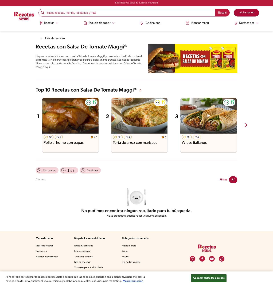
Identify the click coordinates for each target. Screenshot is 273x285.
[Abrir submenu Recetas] (48, 23)
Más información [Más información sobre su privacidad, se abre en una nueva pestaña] (133, 281)
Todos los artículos (83, 246)
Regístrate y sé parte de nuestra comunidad (136, 3)
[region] (136, 278)
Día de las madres (131, 262)
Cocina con (150, 23)
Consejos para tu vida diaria (88, 267)
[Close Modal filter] (233, 179)
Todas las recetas (55, 38)
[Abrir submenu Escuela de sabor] (99, 23)
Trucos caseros (82, 251)
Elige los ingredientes (47, 256)
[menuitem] (48, 24)
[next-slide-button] (245, 125)
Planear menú (197, 23)
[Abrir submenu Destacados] (246, 23)
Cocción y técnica (83, 256)
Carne (125, 251)
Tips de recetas (82, 262)
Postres (126, 256)
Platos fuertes (129, 246)
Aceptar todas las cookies (209, 278)
